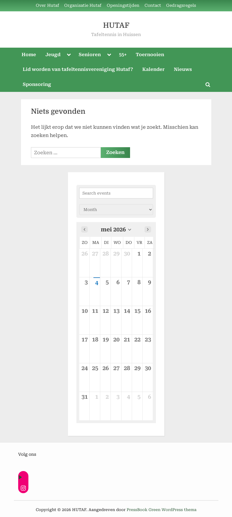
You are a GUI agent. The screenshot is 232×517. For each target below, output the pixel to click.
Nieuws (183, 69)
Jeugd (52, 54)
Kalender (153, 69)
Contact (153, 5)
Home (29, 54)
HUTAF (116, 25)
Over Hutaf (47, 5)
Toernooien (150, 54)
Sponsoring (37, 84)
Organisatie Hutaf (82, 5)
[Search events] (116, 193)
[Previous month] (84, 229)
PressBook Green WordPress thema (162, 509)
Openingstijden (123, 5)
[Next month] (148, 229)
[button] (116, 229)
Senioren (90, 54)
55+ (123, 54)
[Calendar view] (116, 209)
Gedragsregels (181, 5)
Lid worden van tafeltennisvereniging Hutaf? (78, 69)
